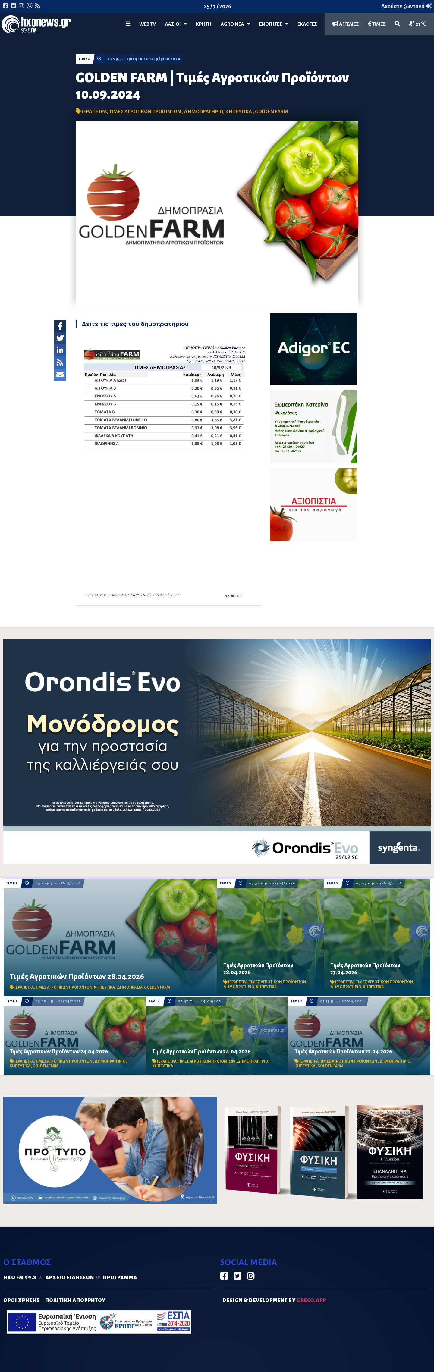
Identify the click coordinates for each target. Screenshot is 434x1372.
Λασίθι (176, 24)
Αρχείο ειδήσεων (70, 1277)
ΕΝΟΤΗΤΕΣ (273, 24)
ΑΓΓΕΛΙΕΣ (345, 24)
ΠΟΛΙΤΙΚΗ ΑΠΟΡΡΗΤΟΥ (75, 1300)
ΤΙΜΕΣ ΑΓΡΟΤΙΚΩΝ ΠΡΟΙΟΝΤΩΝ (145, 112)
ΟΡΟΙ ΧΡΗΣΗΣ (21, 1300)
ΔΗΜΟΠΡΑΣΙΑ (130, 987)
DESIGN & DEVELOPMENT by (274, 1300)
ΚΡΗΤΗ (204, 24)
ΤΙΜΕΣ (377, 24)
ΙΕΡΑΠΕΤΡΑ (94, 112)
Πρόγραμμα (120, 1277)
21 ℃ (417, 24)
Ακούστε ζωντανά (406, 6)
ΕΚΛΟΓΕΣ (307, 24)
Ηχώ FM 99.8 (19, 1277)
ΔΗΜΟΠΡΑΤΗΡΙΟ (203, 112)
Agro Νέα (235, 24)
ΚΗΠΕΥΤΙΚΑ (239, 112)
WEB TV (147, 24)
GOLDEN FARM (271, 112)
